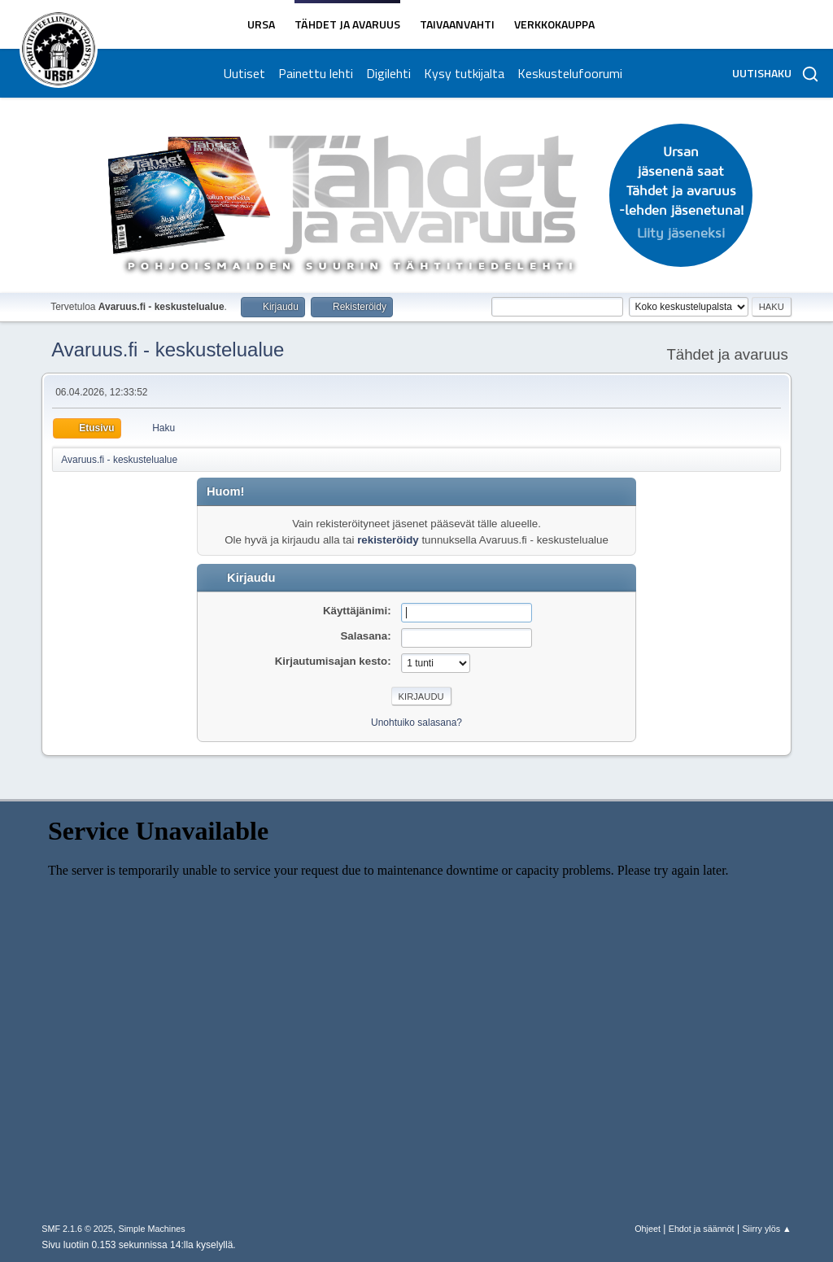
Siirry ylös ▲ (766, 1229)
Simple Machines (152, 1229)
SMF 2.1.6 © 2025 (77, 1229)
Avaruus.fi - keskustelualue (167, 349)
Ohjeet (648, 1229)
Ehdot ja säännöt (702, 1229)
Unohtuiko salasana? (416, 722)
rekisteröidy (388, 540)
